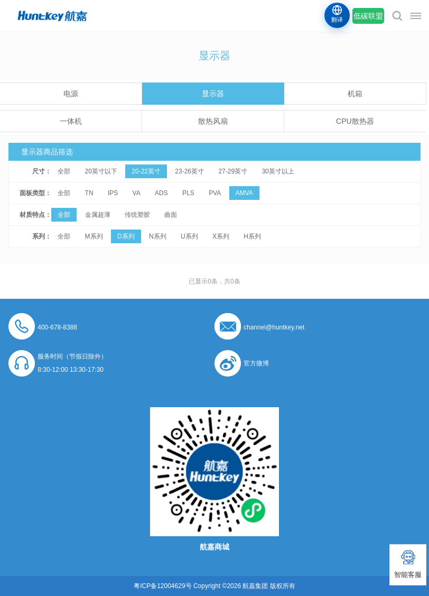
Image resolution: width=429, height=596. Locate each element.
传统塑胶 (137, 214)
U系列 (189, 236)
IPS (113, 193)
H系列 (252, 236)
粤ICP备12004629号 (162, 586)
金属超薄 (97, 214)
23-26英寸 (189, 171)
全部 (64, 171)
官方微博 (256, 363)
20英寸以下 (101, 171)
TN (89, 193)
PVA (215, 193)
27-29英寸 (232, 171)
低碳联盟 (368, 16)
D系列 (126, 236)
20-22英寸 (146, 171)
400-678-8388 (57, 327)
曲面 (170, 214)
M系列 (94, 236)
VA (137, 193)
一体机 (71, 121)
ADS (161, 193)
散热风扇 (213, 121)
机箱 (355, 93)
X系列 (220, 236)
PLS (188, 193)
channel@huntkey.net (274, 327)
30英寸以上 (278, 171)
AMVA (244, 193)
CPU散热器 (355, 121)
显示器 (213, 93)
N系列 (157, 236)
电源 (70, 93)
